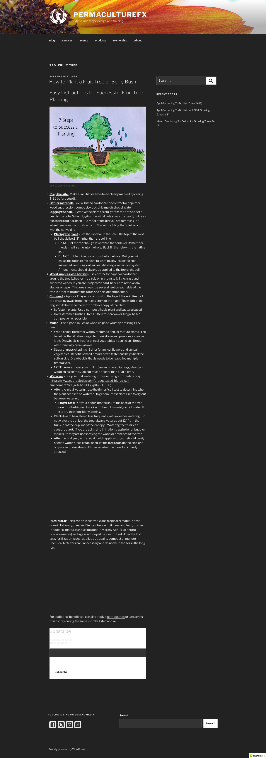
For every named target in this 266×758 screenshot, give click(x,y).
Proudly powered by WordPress (67, 749)
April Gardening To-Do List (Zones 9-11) (179, 103)
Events (83, 40)
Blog (52, 40)
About (137, 40)
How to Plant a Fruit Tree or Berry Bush (92, 82)
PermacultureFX (110, 15)
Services (67, 40)
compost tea (116, 616)
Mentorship (120, 40)
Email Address (59, 642)
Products (100, 40)
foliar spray (57, 621)
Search (124, 715)
